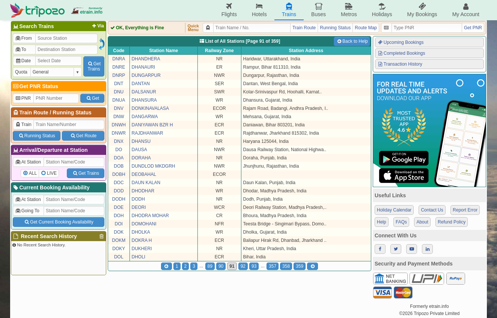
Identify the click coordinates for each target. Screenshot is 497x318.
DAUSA (139, 149)
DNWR (119, 133)
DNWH (119, 125)
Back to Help (352, 41)
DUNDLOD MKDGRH (153, 166)
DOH (119, 215)
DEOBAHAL (144, 174)
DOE (118, 207)
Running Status (72, 113)
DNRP (118, 75)
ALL (33, 173)
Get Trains (85, 173)
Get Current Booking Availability (58, 222)
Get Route (83, 135)
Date (23, 60)
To (20, 49)
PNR (23, 98)
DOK (118, 232)
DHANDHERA (146, 59)
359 (299, 266)
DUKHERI (142, 248)
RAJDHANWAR (147, 133)
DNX (118, 141)
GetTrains (94, 66)
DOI (119, 223)
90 (220, 266)
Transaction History (399, 64)
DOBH (118, 174)
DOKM (118, 240)
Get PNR (473, 27)
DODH (118, 199)
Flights (229, 10)
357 (272, 266)
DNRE (118, 67)
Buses (318, 10)
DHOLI (139, 257)
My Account (465, 10)
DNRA (118, 59)
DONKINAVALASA (150, 108)
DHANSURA (144, 100)
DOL (118, 257)
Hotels (259, 10)
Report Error (465, 210)
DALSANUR (144, 91)
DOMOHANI (144, 223)
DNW (118, 116)
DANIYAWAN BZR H (152, 125)
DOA (118, 157)
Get (92, 98)
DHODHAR (143, 191)
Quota (21, 72)
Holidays (382, 10)
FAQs (401, 222)
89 (210, 266)
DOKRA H (142, 240)
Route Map (366, 27)
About (422, 222)
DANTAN (141, 83)
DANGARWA (145, 116)
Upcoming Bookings (400, 42)
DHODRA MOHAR (150, 215)
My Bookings (422, 10)
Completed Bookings (401, 53)
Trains (289, 10)
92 (243, 266)
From (23, 38)
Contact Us (432, 210)
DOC (119, 182)
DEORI (139, 207)
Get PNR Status (35, 86)
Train (23, 124)
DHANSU (141, 141)
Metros (349, 10)
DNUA (118, 100)
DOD (119, 191)
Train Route (34, 113)
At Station (28, 162)
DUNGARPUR (146, 75)
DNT (118, 83)
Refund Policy (451, 222)
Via (97, 25)
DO (118, 149)
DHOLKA (141, 232)
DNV (118, 108)
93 (254, 266)
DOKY (118, 248)
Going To (27, 210)
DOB (118, 166)
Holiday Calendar (394, 210)
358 (286, 266)
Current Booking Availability (51, 187)
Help (381, 222)
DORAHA (141, 157)
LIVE (52, 173)
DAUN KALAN (146, 182)
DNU (118, 91)
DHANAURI (143, 67)
